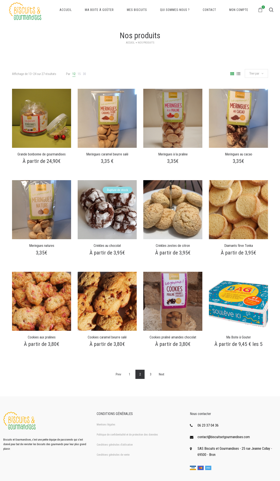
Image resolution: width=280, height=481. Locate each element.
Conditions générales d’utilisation (115, 444)
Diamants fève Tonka (238, 246)
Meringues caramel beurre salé (107, 154)
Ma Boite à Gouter (238, 337)
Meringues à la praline (173, 154)
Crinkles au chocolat (107, 246)
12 (73, 74)
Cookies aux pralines (42, 337)
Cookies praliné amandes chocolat (173, 337)
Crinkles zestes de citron (173, 246)
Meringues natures (41, 246)
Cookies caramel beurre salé (107, 337)
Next (161, 374)
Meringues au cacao (238, 154)
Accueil (130, 42)
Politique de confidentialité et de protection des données (127, 434)
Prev (118, 374)
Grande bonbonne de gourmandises (42, 154)
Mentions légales (106, 424)
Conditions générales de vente (113, 454)
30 (84, 74)
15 (79, 74)
